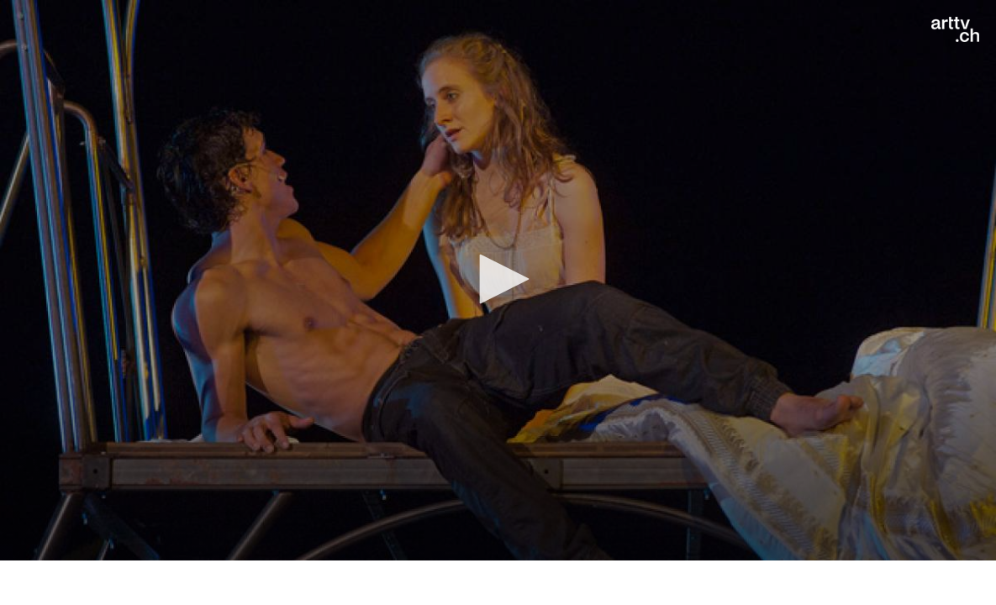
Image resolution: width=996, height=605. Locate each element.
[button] (498, 279)
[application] (498, 280)
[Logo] (955, 29)
